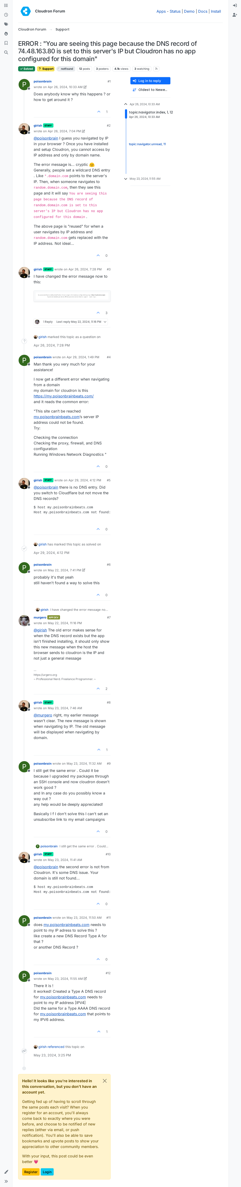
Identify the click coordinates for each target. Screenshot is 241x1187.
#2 (109, 125)
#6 (109, 564)
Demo (189, 11)
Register (30, 1172)
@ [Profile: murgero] (43, 715)
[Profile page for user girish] (24, 128)
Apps (161, 11)
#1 (109, 81)
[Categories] (6, 5)
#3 (109, 269)
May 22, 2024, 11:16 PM (65, 623)
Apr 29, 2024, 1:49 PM (83, 357)
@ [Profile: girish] (40, 630)
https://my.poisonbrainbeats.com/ (64, 396)
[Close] (104, 1080)
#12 (108, 973)
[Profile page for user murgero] (24, 620)
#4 (109, 357)
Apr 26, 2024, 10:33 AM (65, 87)
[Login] (235, 5)
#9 (109, 763)
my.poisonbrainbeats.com (57, 416)
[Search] (6, 52)
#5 (109, 480)
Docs (202, 11)
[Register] (235, 15)
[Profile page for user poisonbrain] (24, 84)
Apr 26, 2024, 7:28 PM (85, 269)
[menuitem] (235, 5)
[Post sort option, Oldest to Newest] (150, 89)
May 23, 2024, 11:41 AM (65, 860)
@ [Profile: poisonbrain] (46, 138)
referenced (56, 1047)
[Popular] (6, 34)
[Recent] (6, 15)
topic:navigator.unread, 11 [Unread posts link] (147, 144)
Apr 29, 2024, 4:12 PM (84, 480)
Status (175, 11)
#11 (108, 917)
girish (38, 125)
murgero (40, 617)
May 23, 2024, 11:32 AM (84, 763)
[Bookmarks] (6, 43)
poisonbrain (43, 81)
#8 (109, 702)
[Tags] (6, 24)
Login (47, 1172)
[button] (6, 1172)
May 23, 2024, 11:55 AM (65, 979)
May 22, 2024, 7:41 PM (64, 570)
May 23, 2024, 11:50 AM (84, 917)
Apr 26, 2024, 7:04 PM (64, 131)
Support (45, 68)
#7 (109, 617)
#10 (108, 854)
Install (216, 11)
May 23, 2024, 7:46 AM (65, 708)
